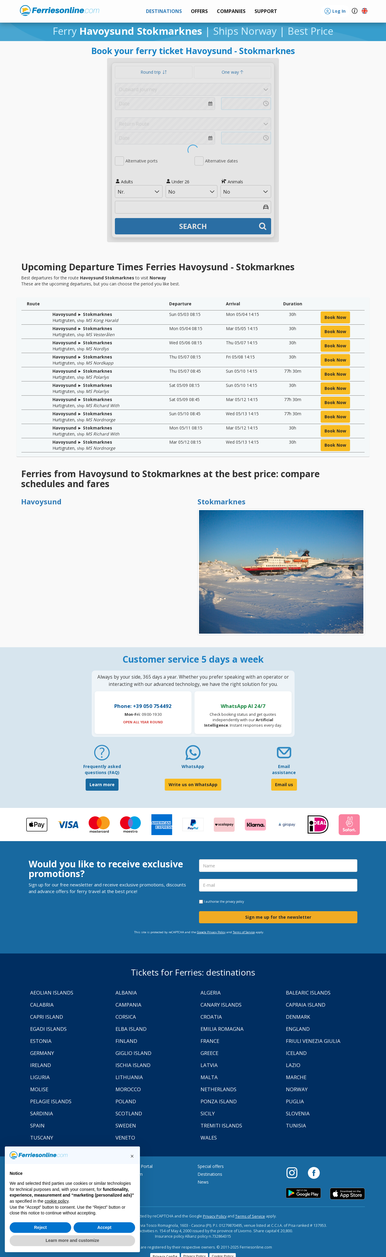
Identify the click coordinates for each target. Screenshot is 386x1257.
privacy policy (235, 901)
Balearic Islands (308, 992)
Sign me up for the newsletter (278, 917)
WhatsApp (193, 766)
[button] (266, 11)
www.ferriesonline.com (59, 11)
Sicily (208, 1113)
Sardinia (41, 1113)
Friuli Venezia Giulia (313, 1040)
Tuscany (41, 1137)
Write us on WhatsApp (193, 784)
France (210, 1040)
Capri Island (46, 1016)
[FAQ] (102, 754)
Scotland (128, 1113)
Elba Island (131, 1028)
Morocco (128, 1089)
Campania (128, 1004)
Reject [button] (40, 1227)
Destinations (210, 1174)
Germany (42, 1053)
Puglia (295, 1101)
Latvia (209, 1065)
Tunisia (296, 1125)
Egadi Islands (48, 1028)
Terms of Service (244, 932)
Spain (37, 1125)
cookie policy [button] (56, 1201)
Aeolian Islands (51, 992)
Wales (209, 1137)
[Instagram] (295, 1172)
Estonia (41, 1040)
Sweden (125, 1125)
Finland (126, 1040)
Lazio (293, 1065)
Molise (39, 1089)
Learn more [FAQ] (102, 784)
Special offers (211, 1166)
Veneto (125, 1137)
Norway (297, 1089)
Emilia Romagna (222, 1028)
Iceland (296, 1053)
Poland (125, 1101)
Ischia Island (132, 1065)
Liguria (40, 1077)
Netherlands (218, 1089)
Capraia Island (305, 1004)
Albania (126, 992)
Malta (209, 1077)
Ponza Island (219, 1101)
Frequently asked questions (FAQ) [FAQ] (102, 769)
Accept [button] (104, 1227)
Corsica (125, 1016)
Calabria (42, 1004)
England (298, 1028)
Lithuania (129, 1077)
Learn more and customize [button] (72, 1240)
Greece (209, 1053)
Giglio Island (133, 1053)
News (203, 1182)
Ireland (40, 1065)
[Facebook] (314, 1172)
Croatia (211, 1016)
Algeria (211, 992)
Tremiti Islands (221, 1125)
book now (335, 317)
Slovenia (298, 1113)
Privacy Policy (214, 1216)
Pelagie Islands (50, 1101)
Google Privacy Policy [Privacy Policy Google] (211, 932)
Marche (296, 1077)
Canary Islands (221, 1004)
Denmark (298, 1016)
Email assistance (284, 769)
